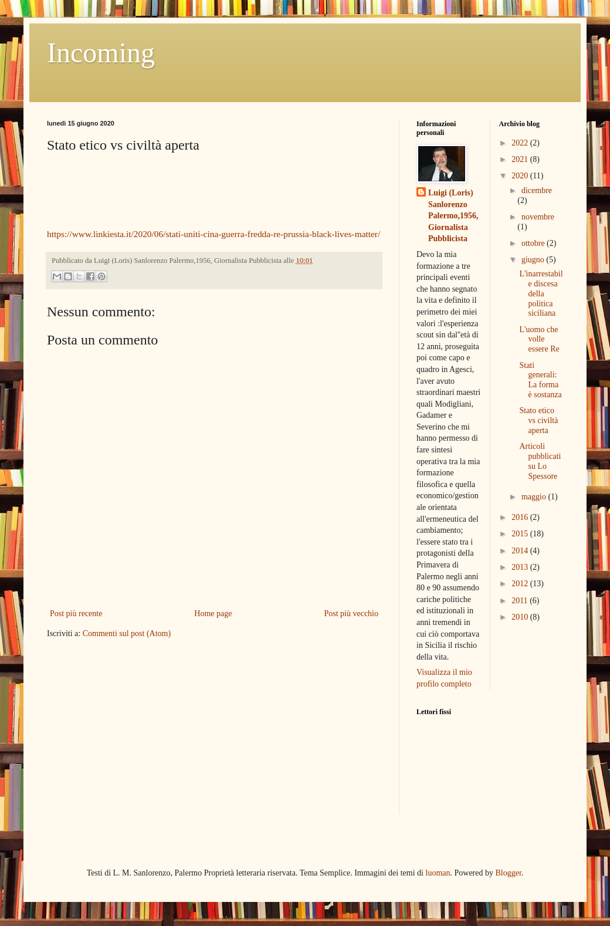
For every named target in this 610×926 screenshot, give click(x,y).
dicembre (536, 190)
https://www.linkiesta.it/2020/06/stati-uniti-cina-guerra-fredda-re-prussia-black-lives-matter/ (213, 234)
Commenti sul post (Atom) (127, 633)
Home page (213, 613)
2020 (520, 175)
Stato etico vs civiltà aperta (538, 420)
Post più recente (76, 613)
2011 (520, 600)
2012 (520, 583)
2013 (520, 567)
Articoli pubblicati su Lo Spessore (540, 461)
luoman (438, 872)
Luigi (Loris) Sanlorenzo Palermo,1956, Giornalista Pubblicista (453, 215)
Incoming (101, 52)
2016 (520, 517)
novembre (537, 216)
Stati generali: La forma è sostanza (540, 380)
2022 (520, 142)
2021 (520, 159)
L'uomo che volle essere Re (539, 339)
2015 (520, 533)
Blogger (508, 872)
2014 (520, 550)
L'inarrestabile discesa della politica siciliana (540, 293)
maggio (534, 496)
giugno (533, 259)
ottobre (534, 243)
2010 (520, 617)
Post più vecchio (351, 613)
